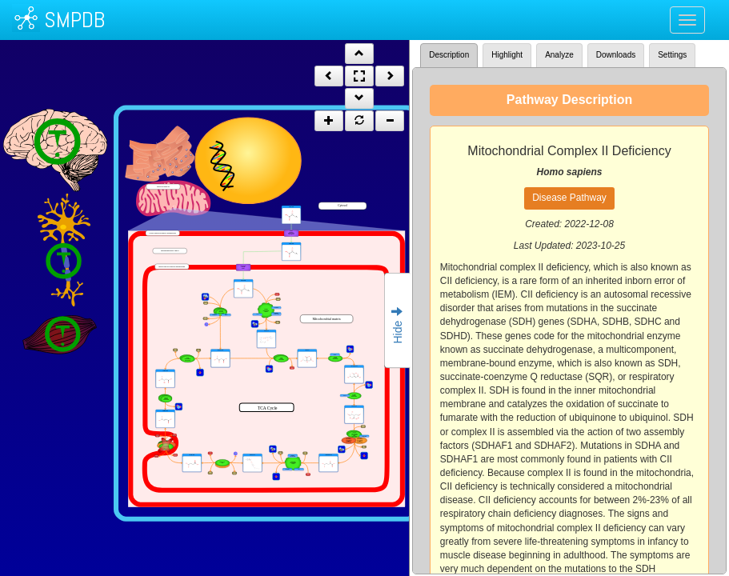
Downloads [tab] (615, 54)
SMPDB (74, 20)
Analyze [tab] (559, 54)
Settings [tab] (672, 54)
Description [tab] (449, 54)
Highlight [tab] (507, 54)
